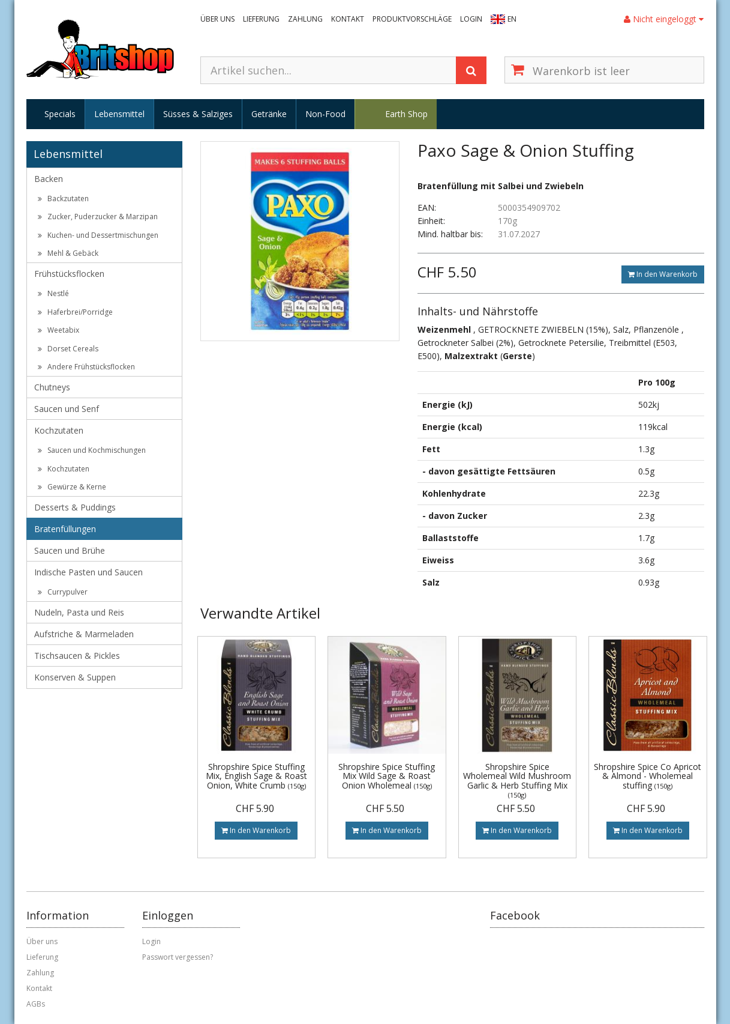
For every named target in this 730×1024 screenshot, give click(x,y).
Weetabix (58, 330)
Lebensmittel (119, 114)
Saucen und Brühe (69, 550)
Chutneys (52, 387)
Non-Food (325, 114)
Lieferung (261, 19)
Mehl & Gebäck (68, 253)
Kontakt (347, 19)
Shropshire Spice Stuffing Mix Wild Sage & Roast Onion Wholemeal (386, 776)
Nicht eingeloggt (664, 19)
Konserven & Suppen (75, 677)
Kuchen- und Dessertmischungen (98, 235)
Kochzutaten (58, 430)
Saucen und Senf (66, 408)
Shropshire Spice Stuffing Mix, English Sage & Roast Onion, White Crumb (256, 776)
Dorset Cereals (68, 349)
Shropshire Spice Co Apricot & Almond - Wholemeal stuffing (647, 776)
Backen (48, 178)
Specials (60, 114)
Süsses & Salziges (198, 114)
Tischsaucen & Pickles (77, 655)
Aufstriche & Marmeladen (84, 634)
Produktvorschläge (412, 19)
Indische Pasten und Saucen (88, 572)
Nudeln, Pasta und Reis (79, 612)
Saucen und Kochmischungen (92, 450)
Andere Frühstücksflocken (86, 367)
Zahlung (305, 19)
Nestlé (53, 293)
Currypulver (63, 592)
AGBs (35, 1004)
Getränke (269, 114)
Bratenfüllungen (65, 529)
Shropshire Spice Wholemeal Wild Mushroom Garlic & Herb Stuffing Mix (517, 780)
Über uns (217, 19)
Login (471, 19)
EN (511, 19)
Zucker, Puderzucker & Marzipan (98, 216)
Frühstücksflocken (69, 273)
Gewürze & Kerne (72, 487)
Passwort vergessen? (177, 957)
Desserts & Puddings (75, 507)
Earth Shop (406, 114)
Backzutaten (63, 198)
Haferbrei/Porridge (75, 312)
